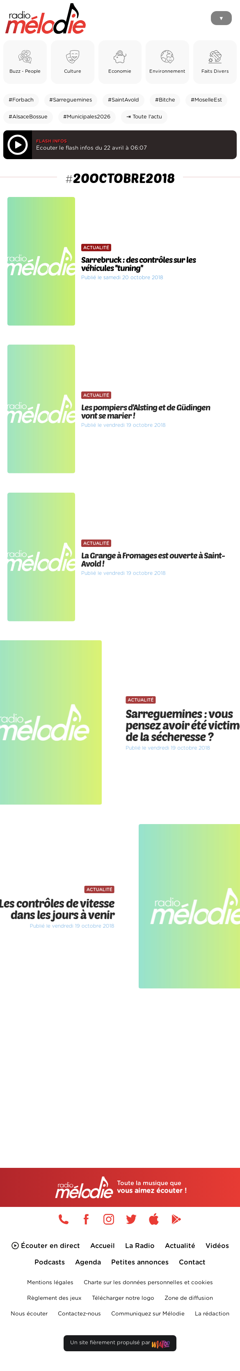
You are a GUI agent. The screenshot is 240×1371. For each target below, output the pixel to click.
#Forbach (21, 100)
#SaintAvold (123, 100)
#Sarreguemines (70, 100)
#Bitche (165, 100)
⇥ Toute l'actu (144, 117)
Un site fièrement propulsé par (119, 1344)
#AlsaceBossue (28, 117)
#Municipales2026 (86, 117)
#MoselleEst (206, 100)
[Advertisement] (120, 1062)
